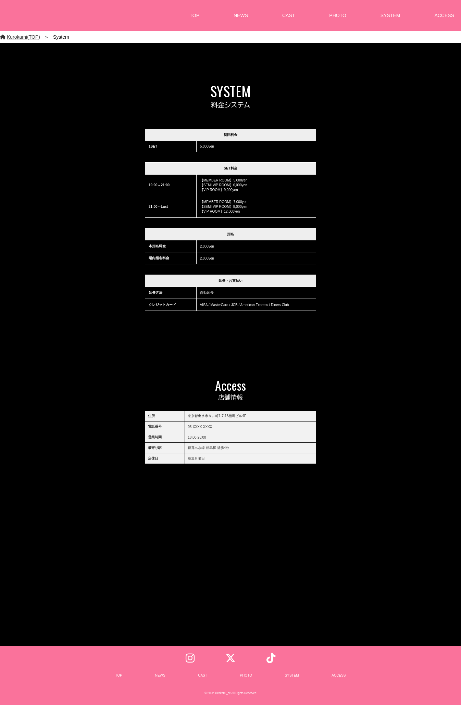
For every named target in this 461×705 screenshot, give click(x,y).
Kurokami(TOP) (20, 37)
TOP (194, 15)
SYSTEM (390, 15)
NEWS (241, 15)
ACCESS (444, 15)
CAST (288, 15)
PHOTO (337, 15)
